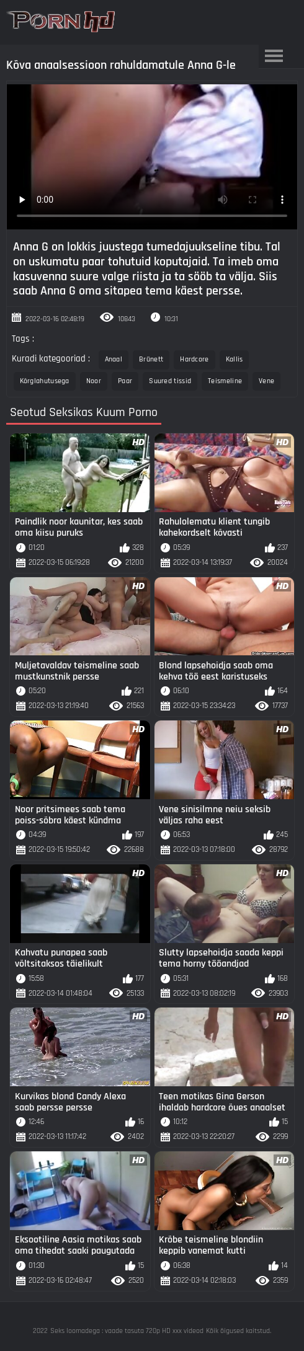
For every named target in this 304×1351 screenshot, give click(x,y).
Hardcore (194, 359)
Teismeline (225, 381)
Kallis (234, 359)
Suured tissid (170, 381)
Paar (125, 381)
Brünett (151, 359)
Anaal (114, 359)
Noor (93, 381)
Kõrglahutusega (44, 381)
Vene (266, 381)
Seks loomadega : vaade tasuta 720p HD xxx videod (126, 1330)
